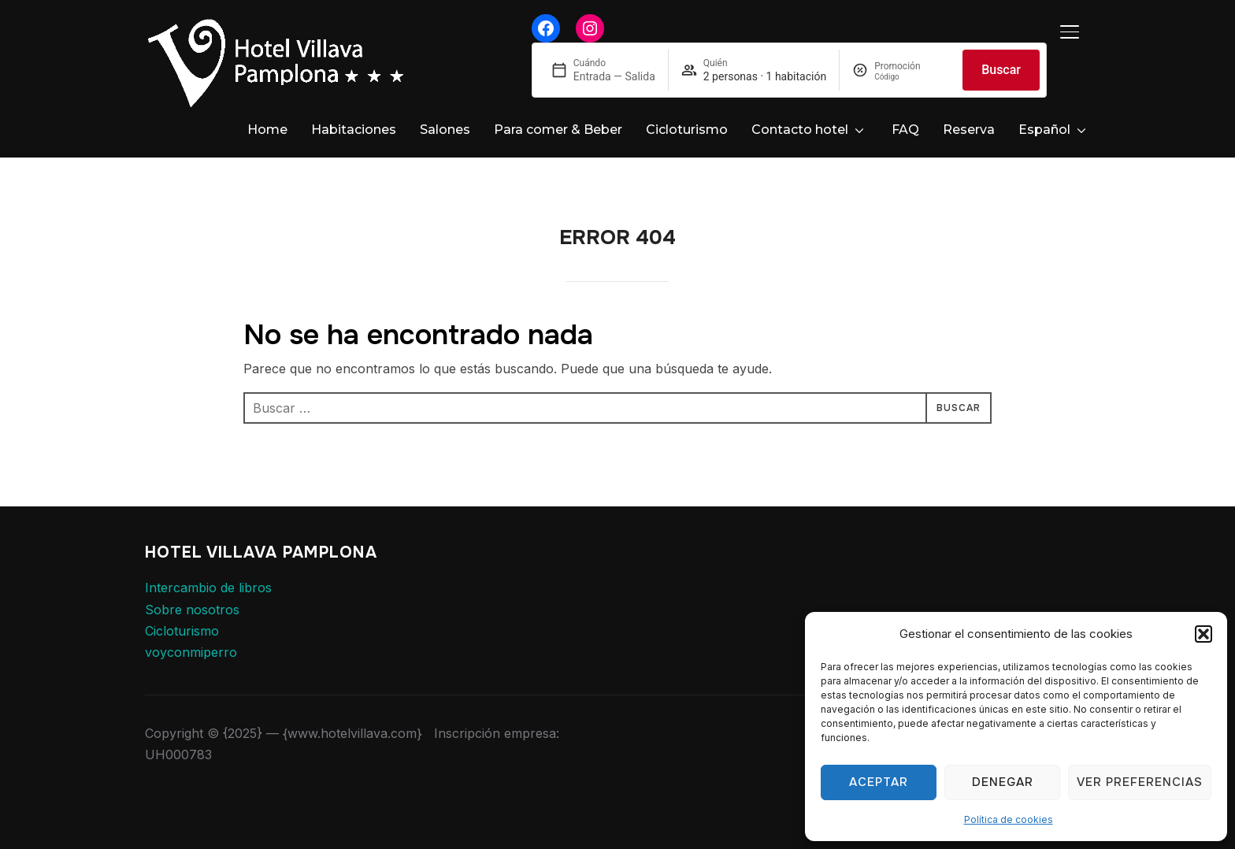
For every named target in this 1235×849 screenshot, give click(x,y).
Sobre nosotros (192, 595)
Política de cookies (1008, 819)
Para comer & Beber (558, 129)
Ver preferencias (1140, 782)
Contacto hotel (799, 129)
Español (1044, 129)
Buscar (1001, 69)
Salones (445, 129)
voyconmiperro (191, 638)
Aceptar (878, 782)
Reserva (969, 129)
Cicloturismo (687, 129)
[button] (1203, 634)
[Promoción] (912, 76)
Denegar (1002, 782)
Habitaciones (353, 129)
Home (267, 129)
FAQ (905, 129)
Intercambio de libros (208, 573)
